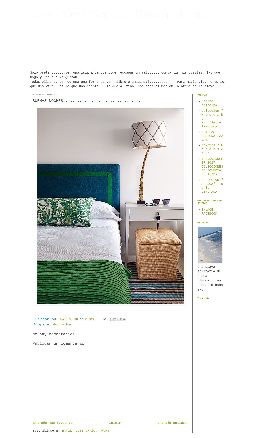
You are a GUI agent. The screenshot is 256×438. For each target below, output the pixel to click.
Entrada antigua (172, 423)
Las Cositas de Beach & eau (121, 14)
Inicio (115, 423)
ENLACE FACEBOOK (209, 211)
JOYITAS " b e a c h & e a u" (212, 149)
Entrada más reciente (52, 423)
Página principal (210, 103)
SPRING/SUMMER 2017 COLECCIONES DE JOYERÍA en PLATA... (212, 166)
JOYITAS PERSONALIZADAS (212, 136)
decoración (62, 324)
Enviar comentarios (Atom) (86, 431)
